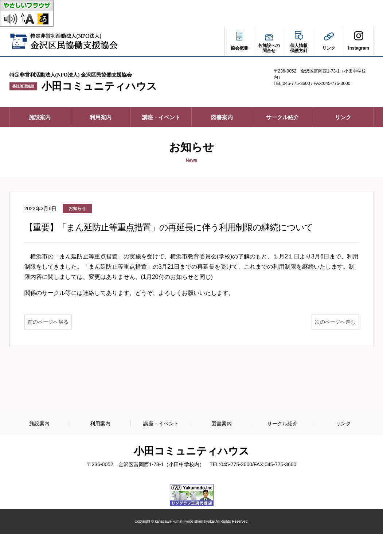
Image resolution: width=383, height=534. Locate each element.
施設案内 (40, 117)
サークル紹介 (282, 117)
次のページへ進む (335, 322)
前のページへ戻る (48, 322)
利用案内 (101, 117)
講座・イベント (161, 117)
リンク (343, 117)
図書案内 (222, 117)
